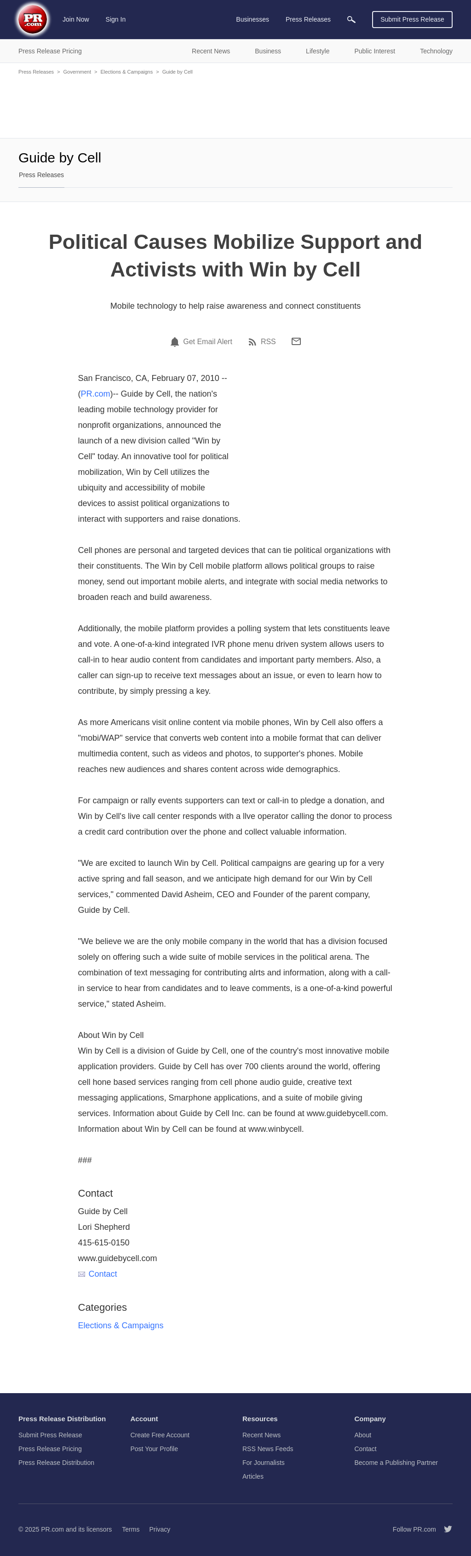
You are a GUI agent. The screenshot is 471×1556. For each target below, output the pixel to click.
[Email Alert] (176, 341)
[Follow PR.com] (444, 1529)
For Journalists (263, 1462)
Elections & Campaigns (126, 72)
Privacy (159, 1529)
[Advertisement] (235, 106)
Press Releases (36, 72)
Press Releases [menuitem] (308, 19)
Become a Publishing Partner (396, 1462)
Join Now (76, 19)
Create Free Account (160, 1435)
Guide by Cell (177, 72)
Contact (97, 1274)
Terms (130, 1529)
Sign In (116, 19)
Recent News (261, 1435)
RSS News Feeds (267, 1448)
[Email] (296, 341)
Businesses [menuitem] (252, 19)
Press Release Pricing (50, 1448)
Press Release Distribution (56, 1462)
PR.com (95, 393)
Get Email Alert (207, 342)
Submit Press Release (412, 19)
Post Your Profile (154, 1448)
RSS (268, 342)
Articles (253, 1476)
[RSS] (254, 341)
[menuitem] (351, 19)
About (363, 1435)
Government (77, 72)
